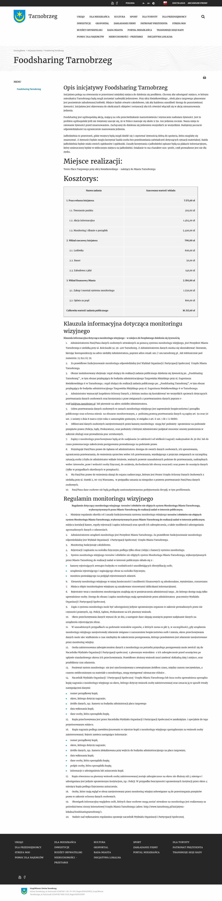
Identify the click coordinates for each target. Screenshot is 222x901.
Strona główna (19, 50)
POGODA (130, 4)
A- (144, 4)
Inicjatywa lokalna (35, 50)
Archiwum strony (197, 3)
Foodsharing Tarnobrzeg (54, 50)
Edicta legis (178, 3)
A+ (149, 4)
